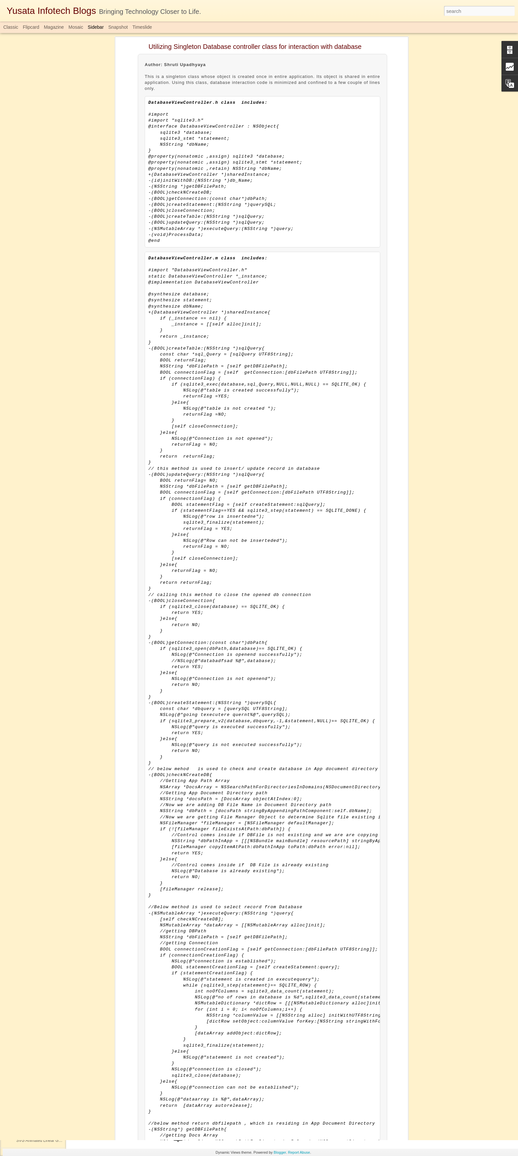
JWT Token (26, 932)
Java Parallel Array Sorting (39, 1110)
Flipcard (31, 27)
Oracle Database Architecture (42, 1051)
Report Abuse (299, 1152)
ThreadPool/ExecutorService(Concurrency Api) (57, 1081)
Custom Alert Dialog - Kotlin (40, 1036)
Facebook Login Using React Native (47, 902)
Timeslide (142, 27)
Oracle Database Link (35, 977)
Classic (10, 27)
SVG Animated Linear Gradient (43, 1140)
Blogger (280, 1152)
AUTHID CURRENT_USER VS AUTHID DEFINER (60, 1096)
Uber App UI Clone (32, 1021)
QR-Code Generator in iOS (40, 991)
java (237, 1109)
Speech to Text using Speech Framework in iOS (58, 843)
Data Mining (26, 887)
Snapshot (118, 27)
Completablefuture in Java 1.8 (199, 1109)
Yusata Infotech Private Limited (224, 1100)
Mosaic (75, 27)
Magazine (54, 27)
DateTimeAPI (28, 828)
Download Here (97, 1084)
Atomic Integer (29, 1006)
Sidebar (96, 27)
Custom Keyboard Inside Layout (44, 813)
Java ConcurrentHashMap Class (44, 858)
